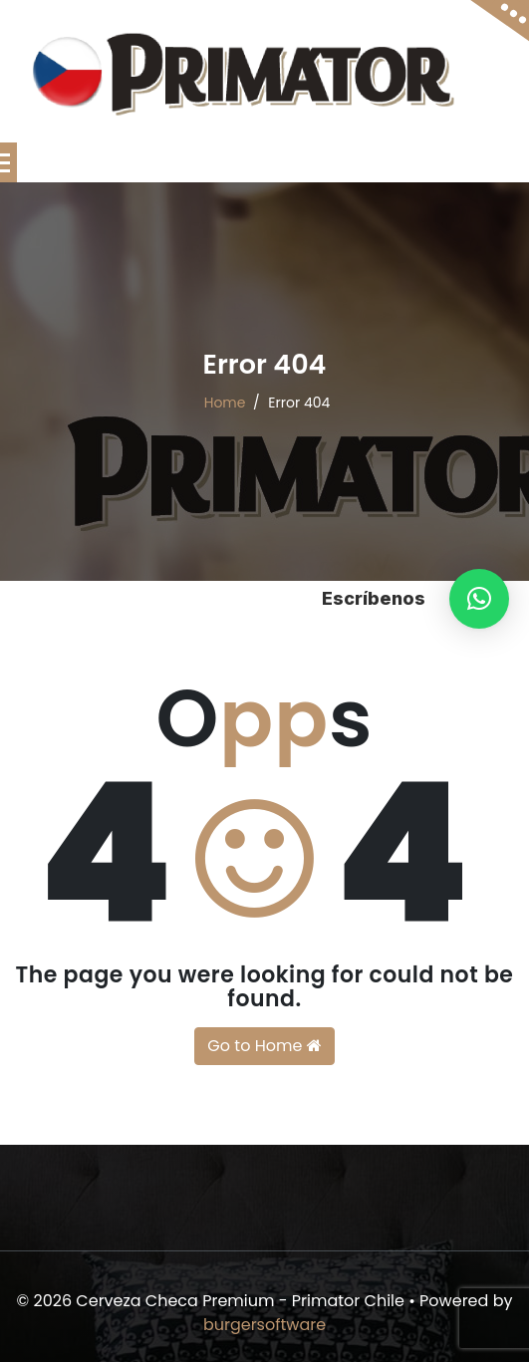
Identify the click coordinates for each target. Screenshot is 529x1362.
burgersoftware (264, 1324)
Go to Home (264, 1045)
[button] (479, 599)
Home (225, 402)
